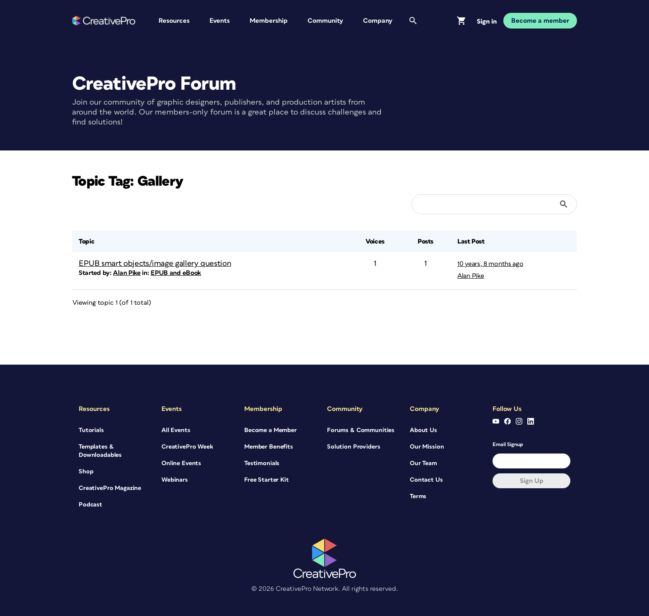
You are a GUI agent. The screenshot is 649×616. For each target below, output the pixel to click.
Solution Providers (353, 447)
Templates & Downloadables (100, 451)
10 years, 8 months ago (490, 263)
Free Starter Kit (266, 480)
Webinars (174, 480)
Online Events (181, 463)
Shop (86, 471)
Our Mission (427, 447)
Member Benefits (268, 447)
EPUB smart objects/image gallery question (155, 263)
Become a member (540, 20)
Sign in (487, 21)
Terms (418, 496)
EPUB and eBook (176, 273)
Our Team (423, 463)
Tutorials (91, 430)
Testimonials (261, 463)
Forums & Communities (360, 430)
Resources (174, 20)
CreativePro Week (187, 447)
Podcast (90, 504)
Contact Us (426, 480)
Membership (269, 20)
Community (325, 20)
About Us (423, 430)
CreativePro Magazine (110, 488)
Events (219, 20)
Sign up (531, 481)
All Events (175, 430)
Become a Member (270, 430)
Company (377, 20)
